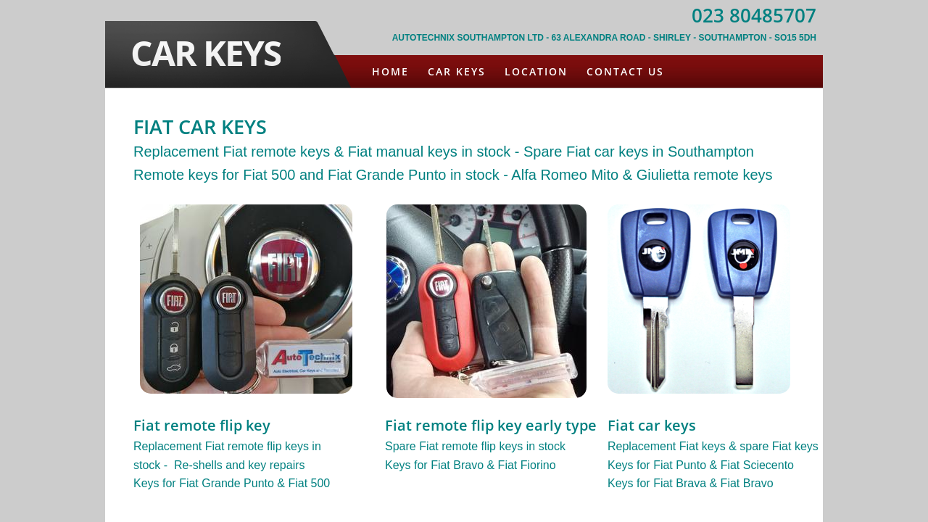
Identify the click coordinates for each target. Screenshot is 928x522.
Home (390, 71)
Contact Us (625, 71)
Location (536, 71)
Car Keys (457, 71)
